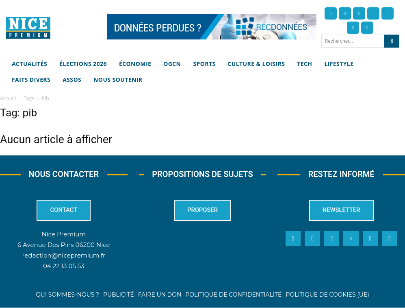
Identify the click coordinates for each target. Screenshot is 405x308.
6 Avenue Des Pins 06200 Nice (63, 245)
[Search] (391, 41)
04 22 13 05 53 (63, 266)
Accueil (8, 98)
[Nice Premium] (28, 28)
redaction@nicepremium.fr (63, 255)
